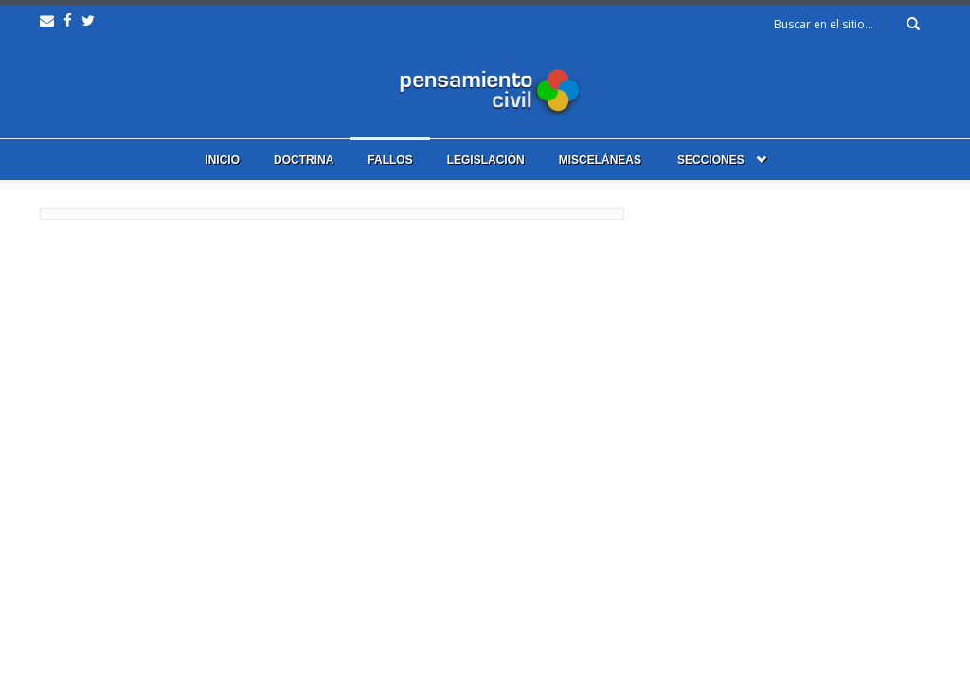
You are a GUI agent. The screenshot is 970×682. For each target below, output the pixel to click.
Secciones (711, 160)
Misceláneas (600, 160)
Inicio (222, 160)
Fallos (390, 160)
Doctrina (303, 160)
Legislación (486, 160)
